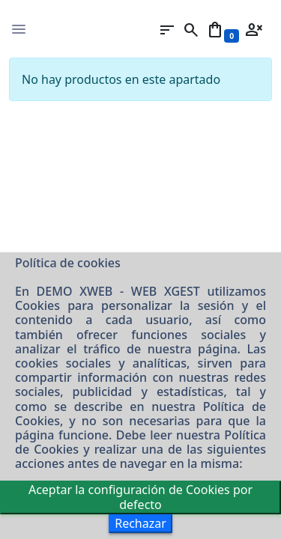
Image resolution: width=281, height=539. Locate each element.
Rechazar (140, 523)
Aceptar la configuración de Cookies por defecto (140, 496)
